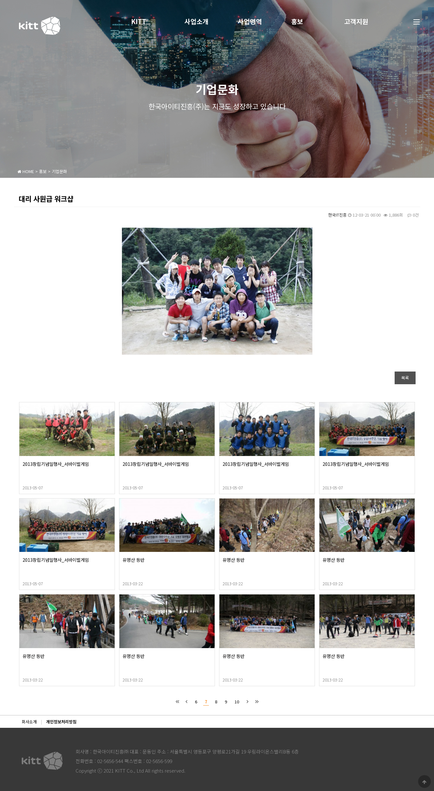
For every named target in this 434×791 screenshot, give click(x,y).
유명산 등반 (154, 559)
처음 (177, 702)
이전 (186, 702)
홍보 (301, 21)
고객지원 (361, 21)
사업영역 (254, 21)
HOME (25, 171)
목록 (405, 378)
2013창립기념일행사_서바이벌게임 (76, 463)
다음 (247, 702)
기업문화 (59, 171)
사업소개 (201, 21)
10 (236, 701)
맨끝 (257, 702)
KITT (143, 21)
